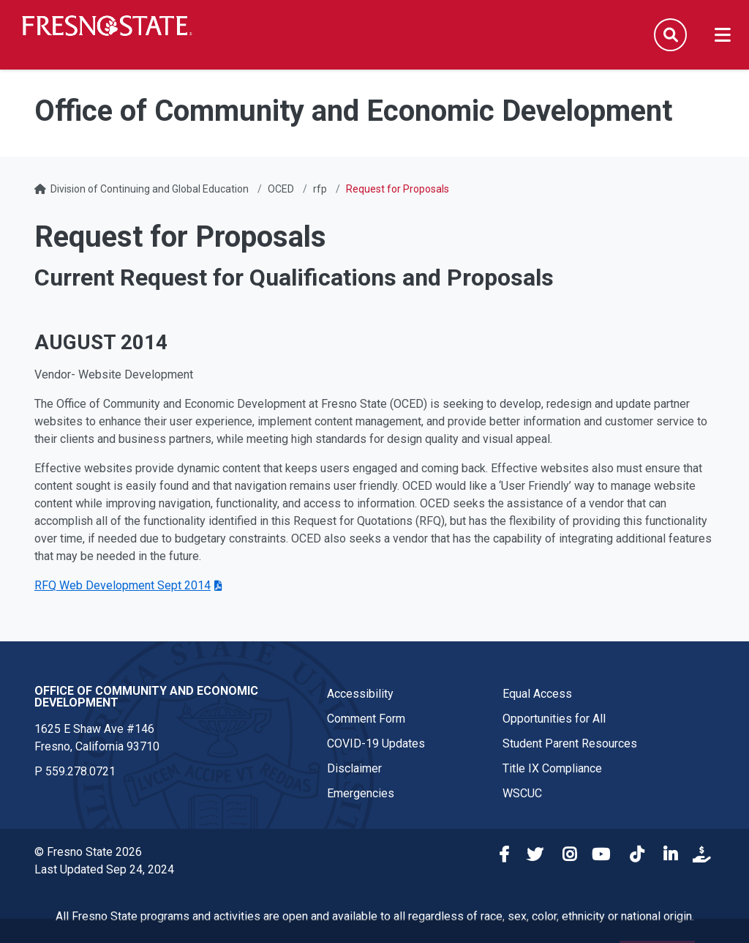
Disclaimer (354, 768)
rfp (320, 189)
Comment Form (366, 719)
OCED (281, 189)
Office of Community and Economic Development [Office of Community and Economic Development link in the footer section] (146, 696)
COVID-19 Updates (376, 743)
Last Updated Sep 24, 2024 (104, 869)
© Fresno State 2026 (88, 852)
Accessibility (360, 694)
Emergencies (360, 793)
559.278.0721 (80, 771)
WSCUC (522, 793)
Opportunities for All (554, 719)
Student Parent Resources (570, 743)
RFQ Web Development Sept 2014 (122, 585)
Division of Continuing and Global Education (149, 189)
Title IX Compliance (552, 768)
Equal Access (537, 694)
